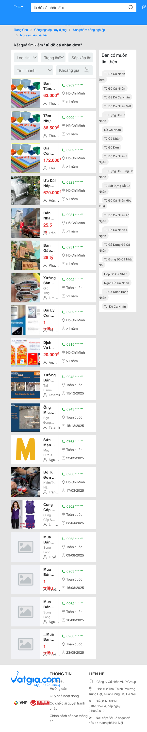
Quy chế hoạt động (64, 695)
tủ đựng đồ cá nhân (112, 118)
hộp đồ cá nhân (115, 274)
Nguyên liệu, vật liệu (34, 35)
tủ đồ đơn (111, 147)
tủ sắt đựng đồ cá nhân (115, 188)
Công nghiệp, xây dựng (50, 29)
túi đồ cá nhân (115, 306)
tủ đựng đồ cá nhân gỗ (116, 262)
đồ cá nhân (112, 129)
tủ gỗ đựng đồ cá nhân (114, 247)
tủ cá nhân (112, 138)
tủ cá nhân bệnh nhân (113, 294)
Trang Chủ (21, 29)
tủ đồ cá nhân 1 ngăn (113, 159)
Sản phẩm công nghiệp (89, 29)
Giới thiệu (57, 680)
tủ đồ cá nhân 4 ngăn (113, 233)
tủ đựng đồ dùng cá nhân (116, 174)
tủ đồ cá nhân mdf (117, 106)
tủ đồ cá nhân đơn (112, 76)
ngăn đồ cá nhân (116, 283)
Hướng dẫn (58, 688)
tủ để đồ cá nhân (117, 97)
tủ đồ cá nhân (114, 88)
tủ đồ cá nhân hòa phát (115, 203)
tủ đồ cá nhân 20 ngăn (114, 218)
